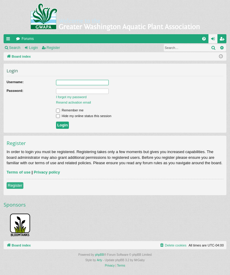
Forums (28, 39)
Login (33, 48)
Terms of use (19, 172)
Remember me (70, 110)
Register (53, 48)
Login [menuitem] (214, 40)
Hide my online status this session (83, 116)
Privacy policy (47, 172)
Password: (15, 90)
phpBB (99, 254)
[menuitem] (203, 38)
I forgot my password (71, 97)
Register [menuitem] (223, 40)
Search (14, 48)
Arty (99, 260)
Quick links (9, 40)
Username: (15, 82)
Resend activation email (73, 102)
